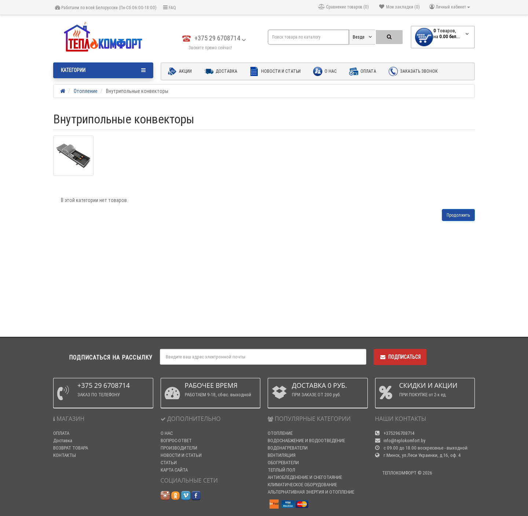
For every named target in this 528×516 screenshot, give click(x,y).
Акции (180, 71)
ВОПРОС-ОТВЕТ (176, 440)
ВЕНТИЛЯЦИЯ (282, 455)
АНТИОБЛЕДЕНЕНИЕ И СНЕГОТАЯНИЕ (305, 477)
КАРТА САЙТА (174, 470)
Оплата (362, 71)
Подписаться (400, 357)
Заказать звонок (413, 71)
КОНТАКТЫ (64, 455)
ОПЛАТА (61, 433)
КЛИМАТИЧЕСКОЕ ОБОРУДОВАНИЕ (302, 484)
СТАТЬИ (169, 462)
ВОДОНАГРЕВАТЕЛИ (288, 448)
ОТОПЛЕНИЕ (280, 433)
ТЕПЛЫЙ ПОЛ (281, 470)
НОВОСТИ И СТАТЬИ (181, 455)
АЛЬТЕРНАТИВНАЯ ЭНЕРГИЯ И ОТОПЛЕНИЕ (311, 492)
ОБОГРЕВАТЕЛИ (283, 462)
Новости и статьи (275, 71)
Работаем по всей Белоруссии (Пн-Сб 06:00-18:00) (106, 7)
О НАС (167, 433)
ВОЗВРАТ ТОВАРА (70, 448)
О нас (325, 71)
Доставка (220, 71)
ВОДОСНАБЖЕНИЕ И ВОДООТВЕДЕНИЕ (306, 440)
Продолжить (458, 215)
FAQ (169, 7)
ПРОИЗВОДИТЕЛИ (179, 448)
